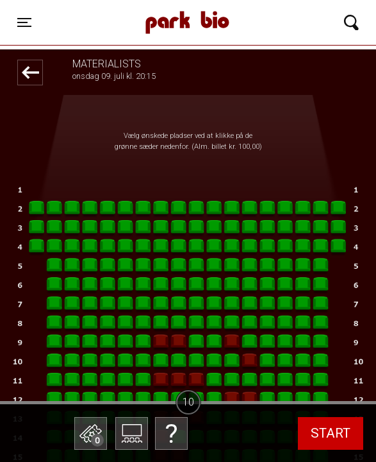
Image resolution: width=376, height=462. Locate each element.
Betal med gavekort (108, 369)
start (330, 433)
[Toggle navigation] (24, 22)
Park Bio (140, 9)
